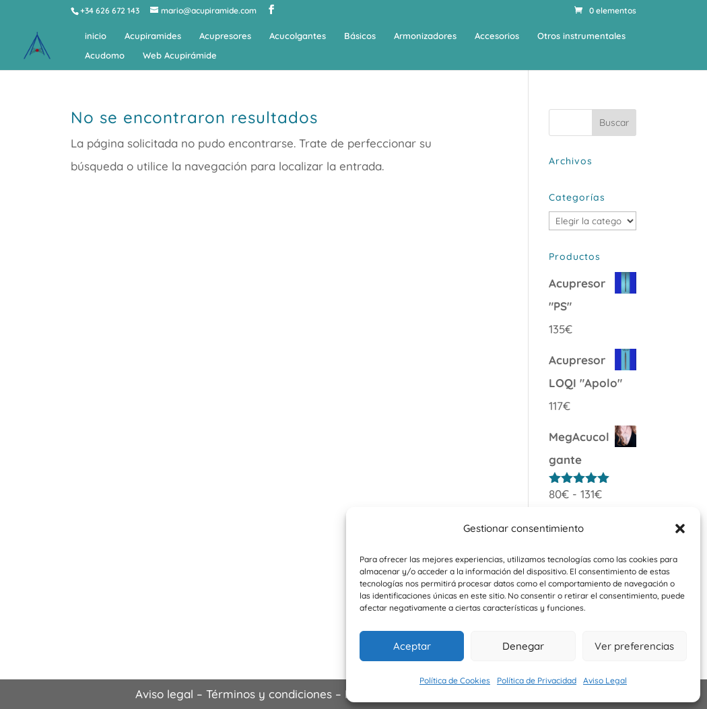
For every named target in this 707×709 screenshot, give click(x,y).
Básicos (360, 36)
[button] (680, 528)
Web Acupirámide (180, 55)
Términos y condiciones (269, 694)
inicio (95, 36)
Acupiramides (153, 36)
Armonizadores (425, 36)
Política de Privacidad (536, 680)
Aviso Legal (605, 680)
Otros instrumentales (581, 36)
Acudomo (105, 55)
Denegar (523, 646)
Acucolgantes (297, 36)
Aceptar (412, 646)
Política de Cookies (454, 680)
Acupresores (225, 36)
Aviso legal (164, 694)
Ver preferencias (634, 646)
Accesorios (497, 36)
